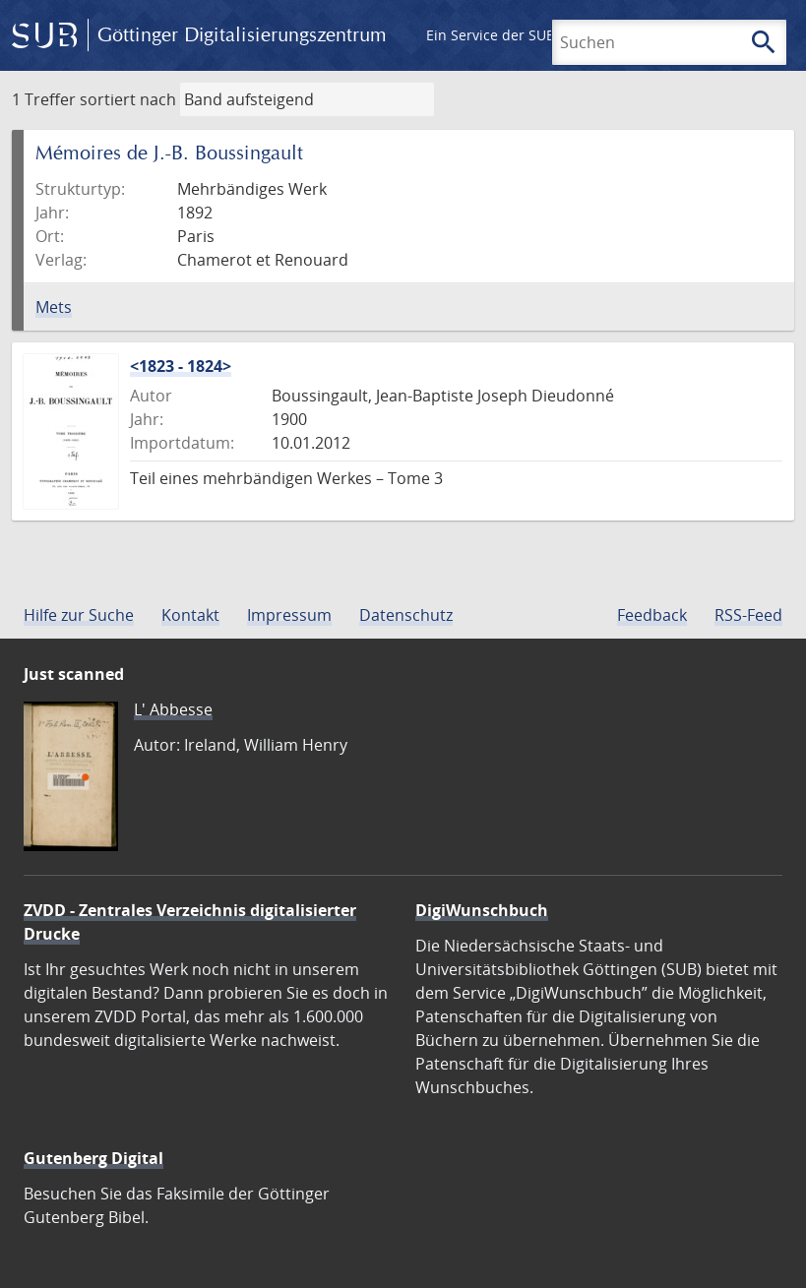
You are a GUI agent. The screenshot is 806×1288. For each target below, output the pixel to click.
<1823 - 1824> (180, 366)
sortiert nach (128, 99)
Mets (53, 307)
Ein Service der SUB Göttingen (525, 35)
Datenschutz (406, 615)
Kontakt (190, 615)
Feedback (652, 615)
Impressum (289, 615)
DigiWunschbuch (481, 910)
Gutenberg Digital (93, 1158)
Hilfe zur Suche (79, 615)
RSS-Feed (748, 615)
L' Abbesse (173, 709)
